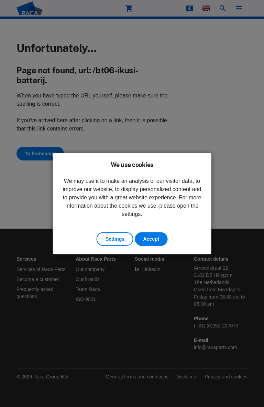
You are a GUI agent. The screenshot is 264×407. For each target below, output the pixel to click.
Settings (115, 239)
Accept (151, 239)
